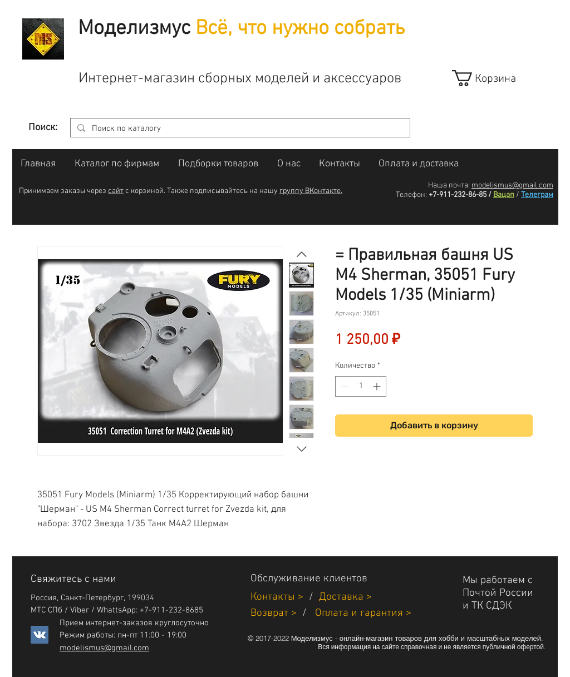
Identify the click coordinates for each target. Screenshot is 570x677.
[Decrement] (344, 386)
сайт (116, 191)
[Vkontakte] (39, 635)
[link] (494, 78)
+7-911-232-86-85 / (460, 195)
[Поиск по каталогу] (239, 128)
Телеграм (537, 195)
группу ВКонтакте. (310, 191)
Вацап (503, 195)
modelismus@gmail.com (512, 185)
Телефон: (411, 195)
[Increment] (378, 386)
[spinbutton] (361, 386)
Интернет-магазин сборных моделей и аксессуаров (239, 78)
